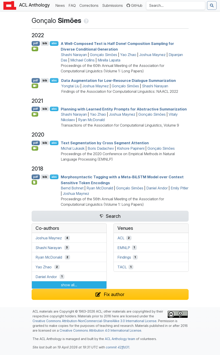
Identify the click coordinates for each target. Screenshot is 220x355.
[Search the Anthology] (175, 5)
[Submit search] (212, 5)
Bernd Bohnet (72, 188)
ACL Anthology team (120, 339)
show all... (69, 285)
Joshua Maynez (152, 54)
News (61, 5)
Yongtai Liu (70, 86)
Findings (124, 257)
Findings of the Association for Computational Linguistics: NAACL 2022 (119, 91)
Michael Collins (82, 60)
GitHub (134, 5)
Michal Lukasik (73, 148)
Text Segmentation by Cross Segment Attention (105, 143)
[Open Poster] (34, 182)
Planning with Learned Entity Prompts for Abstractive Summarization (124, 109)
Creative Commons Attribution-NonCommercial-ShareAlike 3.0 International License (95, 321)
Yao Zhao (128, 54)
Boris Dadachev (101, 148)
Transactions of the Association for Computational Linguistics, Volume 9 (120, 125)
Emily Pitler (179, 188)
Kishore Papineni (130, 148)
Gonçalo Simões (103, 54)
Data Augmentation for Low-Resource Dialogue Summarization (118, 80)
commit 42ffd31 (117, 347)
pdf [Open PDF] (35, 43)
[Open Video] (35, 49)
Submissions (113, 5)
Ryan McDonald (91, 120)
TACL (122, 267)
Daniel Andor (157, 188)
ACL (120, 238)
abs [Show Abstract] (54, 43)
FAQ (73, 5)
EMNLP (123, 247)
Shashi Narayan (74, 54)
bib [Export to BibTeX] (45, 43)
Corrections (89, 5)
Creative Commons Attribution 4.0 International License (100, 330)
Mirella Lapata (109, 60)
